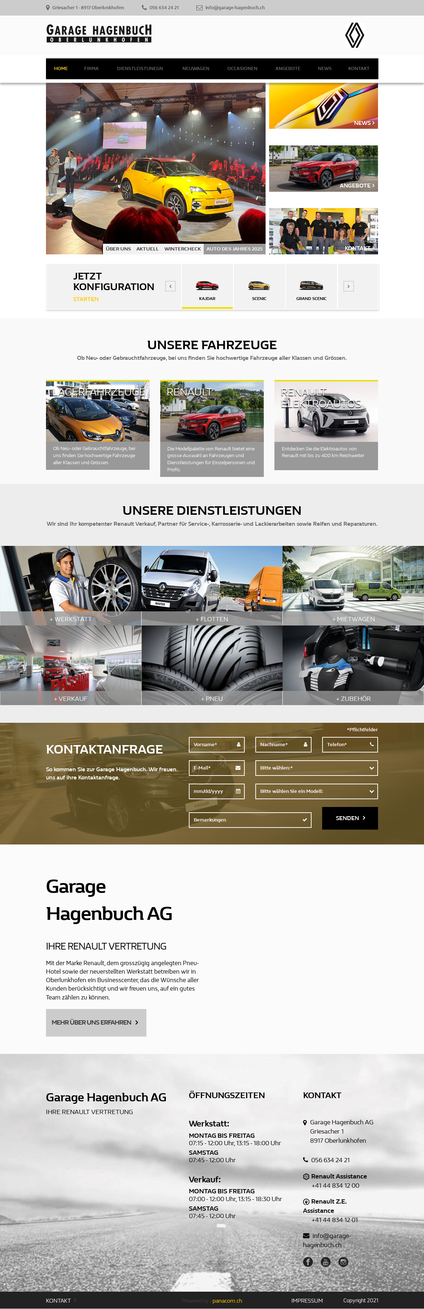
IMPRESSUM (307, 1301)
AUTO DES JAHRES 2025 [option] (235, 249)
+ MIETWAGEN (353, 619)
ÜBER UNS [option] (118, 249)
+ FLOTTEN (212, 619)
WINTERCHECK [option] (182, 249)
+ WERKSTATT (71, 619)
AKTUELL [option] (148, 249)
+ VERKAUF (70, 699)
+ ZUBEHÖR (353, 699)
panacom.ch (227, 1301)
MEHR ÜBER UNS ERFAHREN (95, 1022)
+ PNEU (212, 699)
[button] (170, 286)
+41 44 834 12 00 (335, 1186)
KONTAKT (61, 1301)
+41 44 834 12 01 (335, 1220)
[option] (156, 168)
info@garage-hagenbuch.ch (327, 1241)
